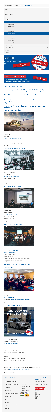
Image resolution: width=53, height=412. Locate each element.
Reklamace (7, 402)
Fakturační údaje (8, 396)
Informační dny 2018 (11, 38)
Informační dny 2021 (11, 31)
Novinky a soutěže (9, 14)
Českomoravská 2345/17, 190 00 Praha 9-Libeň (13, 138)
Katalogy (7, 52)
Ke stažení (7, 19)
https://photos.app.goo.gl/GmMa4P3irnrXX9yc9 (20, 299)
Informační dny (18, 5)
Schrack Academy (9, 47)
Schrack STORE (8, 45)
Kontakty (6, 388)
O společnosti (7, 387)
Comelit (6, 9)
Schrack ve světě (8, 406)
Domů (6, 5)
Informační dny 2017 (11, 40)
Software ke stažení (25, 390)
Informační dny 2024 (11, 24)
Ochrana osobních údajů (26, 386)
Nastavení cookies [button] (8, 409)
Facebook (38, 393)
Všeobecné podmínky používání (10, 400)
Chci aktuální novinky (39, 388)
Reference (7, 50)
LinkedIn (38, 397)
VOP (5, 399)
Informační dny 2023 (11, 26)
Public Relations (8, 390)
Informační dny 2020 (11, 33)
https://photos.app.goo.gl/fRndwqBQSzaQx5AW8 (19, 369)
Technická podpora (25, 379)
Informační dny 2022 (11, 28)
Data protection (7, 397)
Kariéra (6, 391)
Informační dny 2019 (11, 35)
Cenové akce (7, 16)
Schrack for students (9, 11)
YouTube (38, 396)
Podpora (11, 5)
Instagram (38, 394)
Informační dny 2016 (11, 42)
